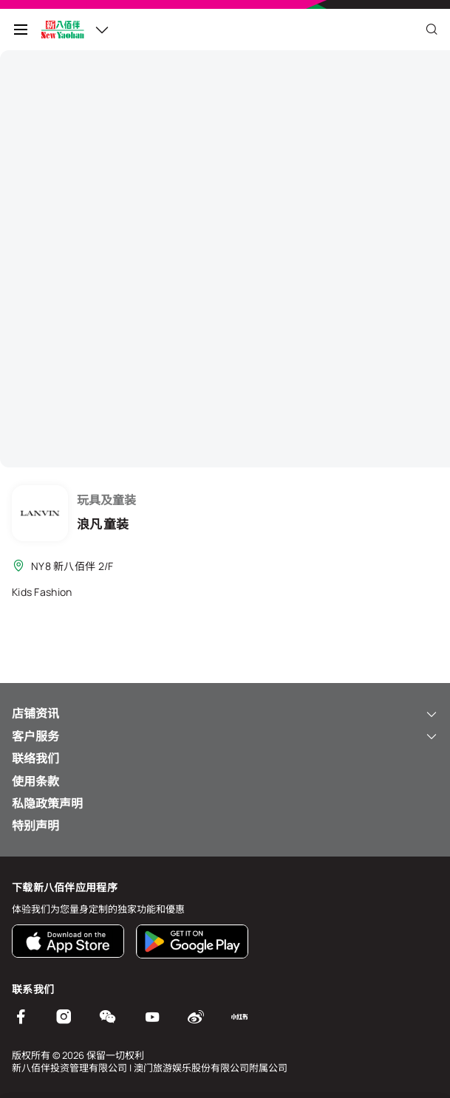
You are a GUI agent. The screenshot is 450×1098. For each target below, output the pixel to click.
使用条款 (35, 781)
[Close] (431, 29)
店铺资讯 (225, 713)
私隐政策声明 (47, 803)
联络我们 (35, 758)
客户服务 (225, 736)
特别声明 (35, 825)
